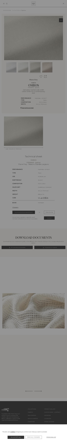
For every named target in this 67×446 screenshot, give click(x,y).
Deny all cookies (33, 437)
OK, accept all (16, 437)
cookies (12, 432)
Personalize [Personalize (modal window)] (51, 437)
